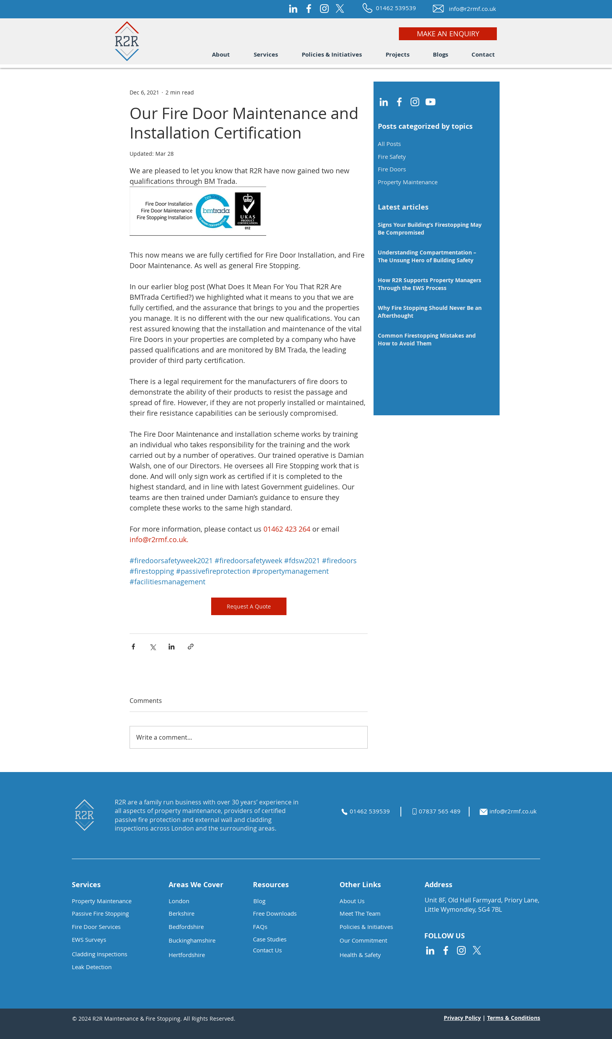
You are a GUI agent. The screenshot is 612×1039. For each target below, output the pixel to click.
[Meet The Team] (375, 913)
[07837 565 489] (444, 811)
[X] (340, 8)
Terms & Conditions (513, 1017)
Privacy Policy (462, 1017)
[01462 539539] (396, 8)
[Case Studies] (288, 939)
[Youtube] (430, 102)
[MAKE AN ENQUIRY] (448, 33)
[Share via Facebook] (133, 646)
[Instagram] (324, 8)
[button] (221, 54)
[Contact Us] (288, 950)
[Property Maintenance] (107, 901)
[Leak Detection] (114, 967)
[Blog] (288, 901)
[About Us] (375, 901)
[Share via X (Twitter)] (152, 646)
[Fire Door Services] (107, 927)
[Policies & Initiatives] (375, 927)
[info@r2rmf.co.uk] (471, 9)
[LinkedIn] (293, 8)
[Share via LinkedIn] (171, 646)
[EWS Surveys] (114, 940)
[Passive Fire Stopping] (107, 913)
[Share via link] (190, 646)
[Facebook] (309, 8)
